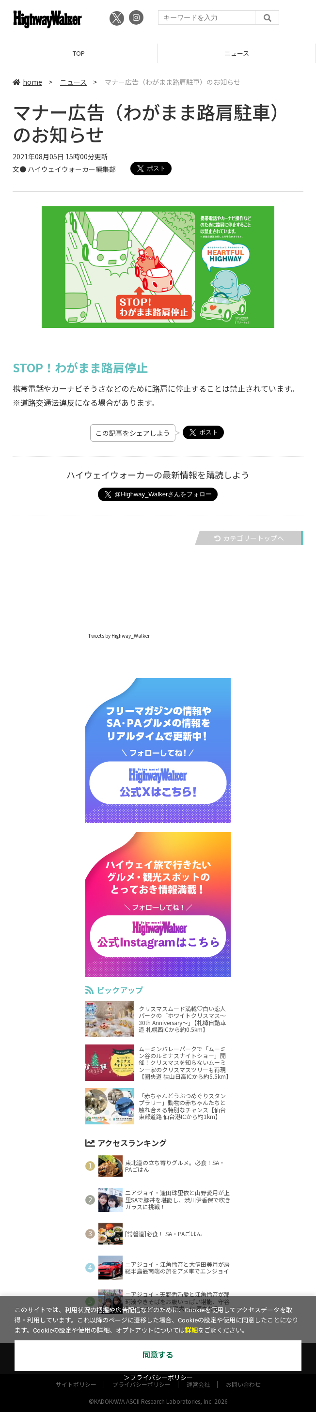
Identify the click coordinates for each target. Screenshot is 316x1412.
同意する (158, 1355)
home (27, 82)
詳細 (191, 1330)
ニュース (236, 53)
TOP (79, 53)
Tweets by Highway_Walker (119, 635)
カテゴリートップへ (249, 538)
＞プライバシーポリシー (158, 1377)
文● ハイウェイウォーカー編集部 (64, 169)
